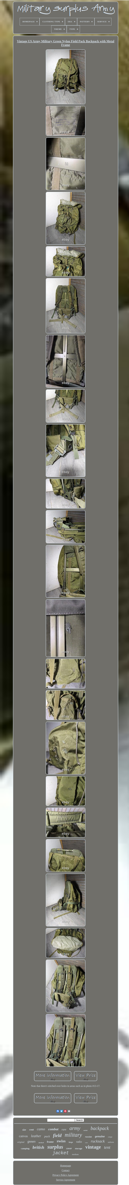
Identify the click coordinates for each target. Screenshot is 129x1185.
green (31, 1141)
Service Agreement (65, 1179)
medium (75, 1154)
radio (79, 1141)
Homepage (65, 1165)
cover (69, 1148)
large (71, 1142)
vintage (93, 1147)
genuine (100, 1136)
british (38, 1147)
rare (64, 1129)
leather (36, 1136)
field (57, 1135)
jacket (60, 1153)
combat (53, 1129)
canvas (23, 1136)
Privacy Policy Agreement (65, 1175)
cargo (110, 1137)
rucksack (98, 1141)
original (20, 1142)
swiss (61, 1141)
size (24, 1129)
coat (31, 1129)
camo (41, 1129)
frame (50, 1141)
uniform (111, 1142)
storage (78, 1148)
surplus (55, 1147)
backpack (100, 1128)
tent (107, 1147)
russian (88, 1137)
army (74, 1128)
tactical (41, 1142)
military (73, 1135)
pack (47, 1136)
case (86, 1142)
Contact (65, 1170)
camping (25, 1148)
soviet (85, 1130)
